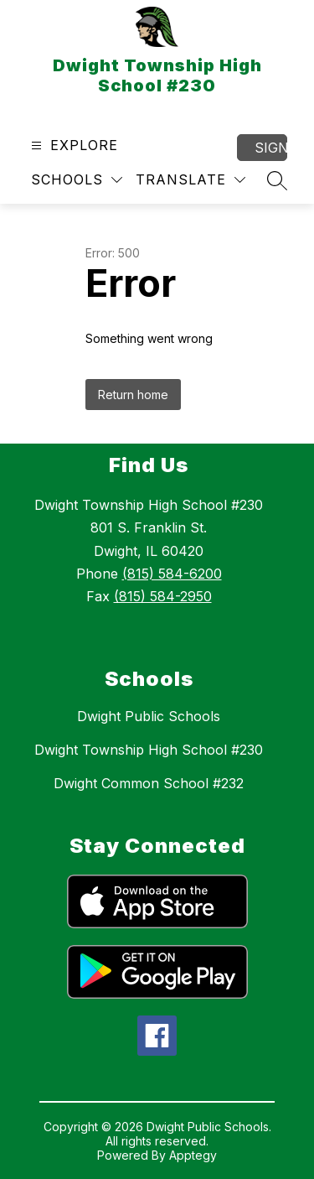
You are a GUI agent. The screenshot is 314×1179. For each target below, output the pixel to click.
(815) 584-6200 (172, 573)
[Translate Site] (190, 179)
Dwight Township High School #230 (148, 749)
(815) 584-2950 (163, 596)
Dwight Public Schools (148, 716)
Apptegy (193, 1155)
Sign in (271, 147)
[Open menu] (72, 145)
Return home (133, 394)
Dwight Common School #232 (149, 783)
